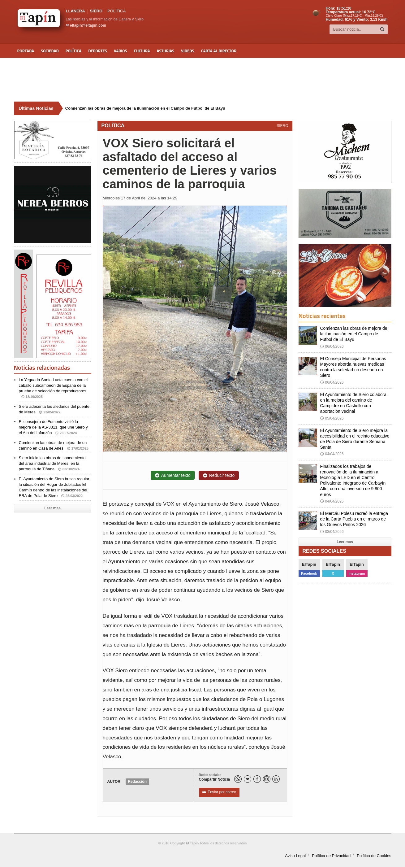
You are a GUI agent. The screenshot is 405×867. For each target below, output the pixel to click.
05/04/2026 (332, 418)
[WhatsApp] (238, 779)
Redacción (137, 781)
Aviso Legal (295, 855)
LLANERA (75, 11)
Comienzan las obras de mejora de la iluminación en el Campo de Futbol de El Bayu (353, 334)
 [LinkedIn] (276, 779)
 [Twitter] (247, 779)
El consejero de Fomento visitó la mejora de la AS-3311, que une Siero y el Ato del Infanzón (53, 427)
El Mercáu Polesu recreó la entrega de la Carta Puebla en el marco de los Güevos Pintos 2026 (354, 519)
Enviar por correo (219, 792)
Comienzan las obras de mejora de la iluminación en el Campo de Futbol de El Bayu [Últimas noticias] (145, 108)
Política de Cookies (374, 855)
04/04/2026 (332, 454)
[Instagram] (266, 779)
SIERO (96, 11)
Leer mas (52, 508)
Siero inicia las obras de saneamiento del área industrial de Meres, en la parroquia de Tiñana (52, 463)
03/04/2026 (332, 531)
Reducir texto (219, 475)
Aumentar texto (173, 475)
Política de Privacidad (331, 855)
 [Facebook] (257, 779)
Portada (25, 51)
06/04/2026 (332, 346)
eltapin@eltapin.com (88, 25)
